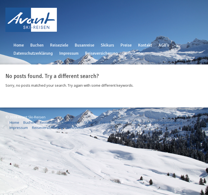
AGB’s (163, 45)
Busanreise (84, 45)
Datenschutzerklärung (33, 53)
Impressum (69, 53)
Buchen (37, 45)
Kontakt (145, 45)
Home (19, 45)
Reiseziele (59, 45)
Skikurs (107, 45)
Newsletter (134, 53)
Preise (126, 45)
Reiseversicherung (101, 53)
